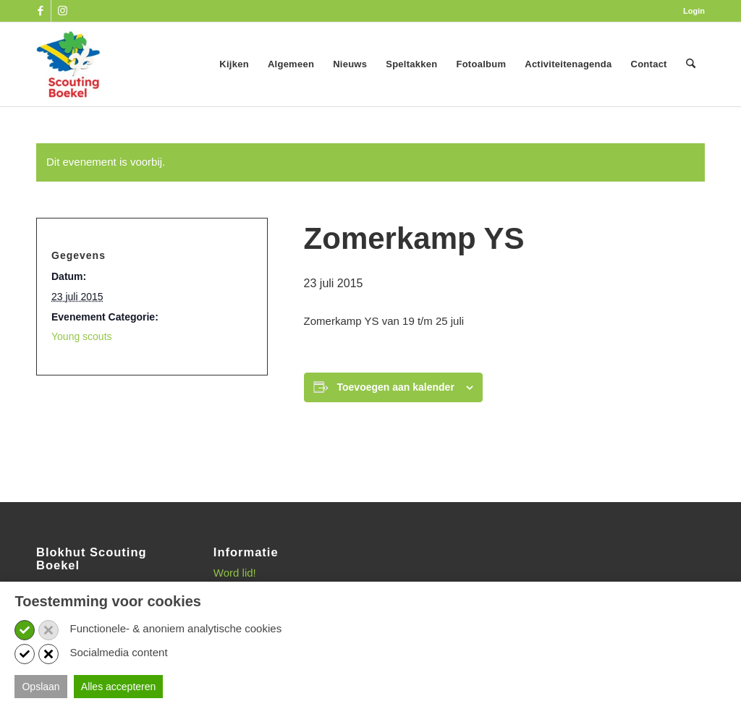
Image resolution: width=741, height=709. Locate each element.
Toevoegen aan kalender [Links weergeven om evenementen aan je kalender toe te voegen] (395, 387)
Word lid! (234, 572)
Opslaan (40, 686)
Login (694, 11)
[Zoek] (691, 64)
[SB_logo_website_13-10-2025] (68, 64)
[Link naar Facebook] (40, 11)
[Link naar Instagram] (62, 11)
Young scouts (81, 336)
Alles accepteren (118, 686)
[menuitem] (690, 10)
